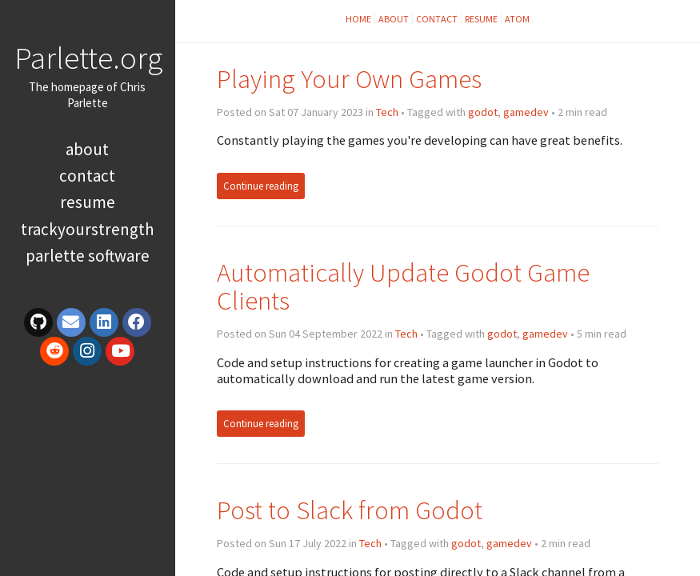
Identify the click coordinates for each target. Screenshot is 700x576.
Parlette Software (88, 255)
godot (483, 112)
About (87, 149)
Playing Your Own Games (349, 78)
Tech (387, 112)
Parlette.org (88, 58)
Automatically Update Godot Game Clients (403, 287)
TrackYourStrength (87, 229)
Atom (517, 19)
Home (358, 19)
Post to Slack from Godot (349, 510)
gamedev (526, 112)
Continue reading (260, 186)
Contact (87, 175)
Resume (87, 202)
